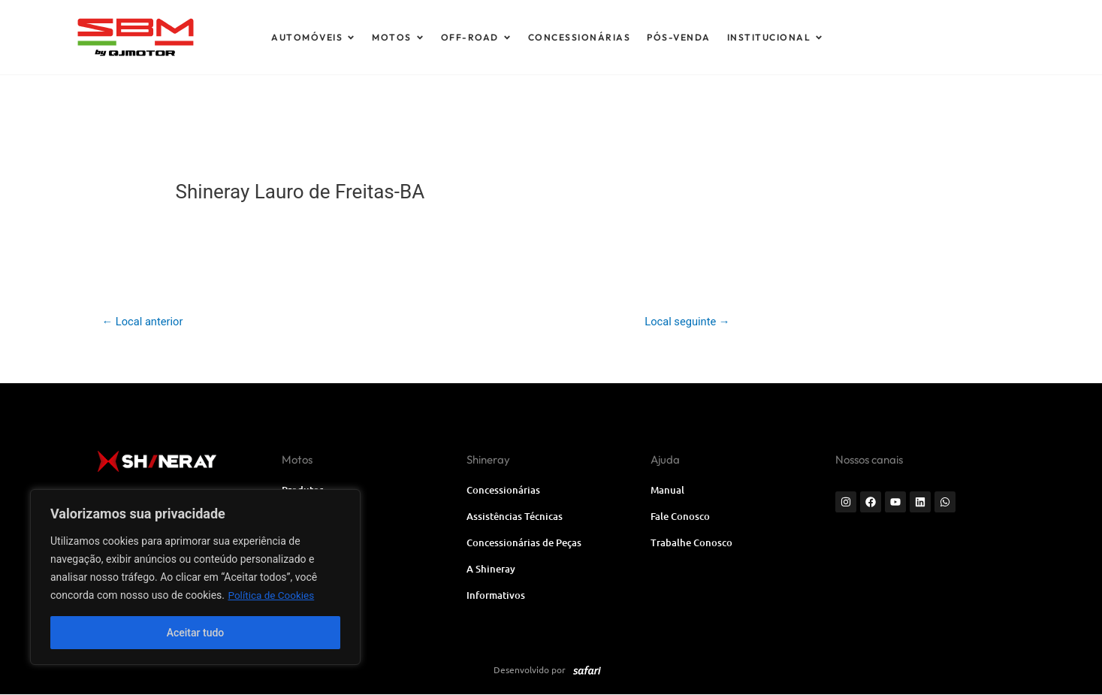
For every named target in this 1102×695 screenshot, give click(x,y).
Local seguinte (686, 321)
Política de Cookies (272, 595)
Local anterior (143, 321)
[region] (195, 577)
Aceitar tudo (196, 633)
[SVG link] (202, 37)
